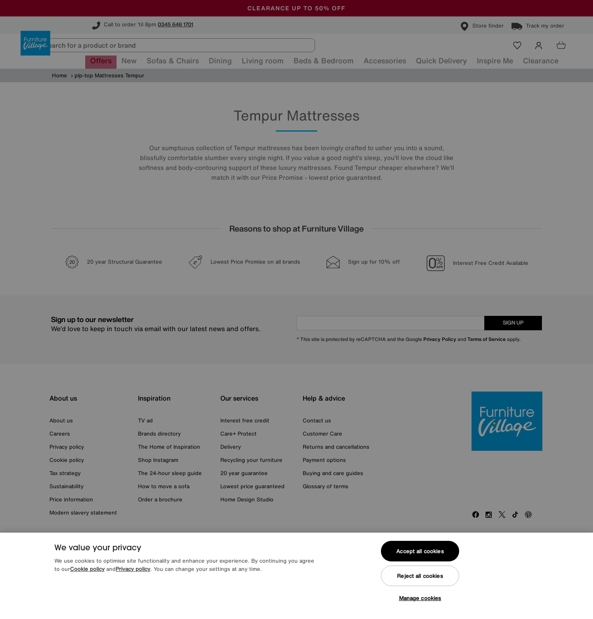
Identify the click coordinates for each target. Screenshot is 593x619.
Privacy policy (133, 569)
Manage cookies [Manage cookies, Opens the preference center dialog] (420, 598)
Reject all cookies (420, 576)
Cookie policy (87, 569)
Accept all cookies (420, 551)
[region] (296, 576)
